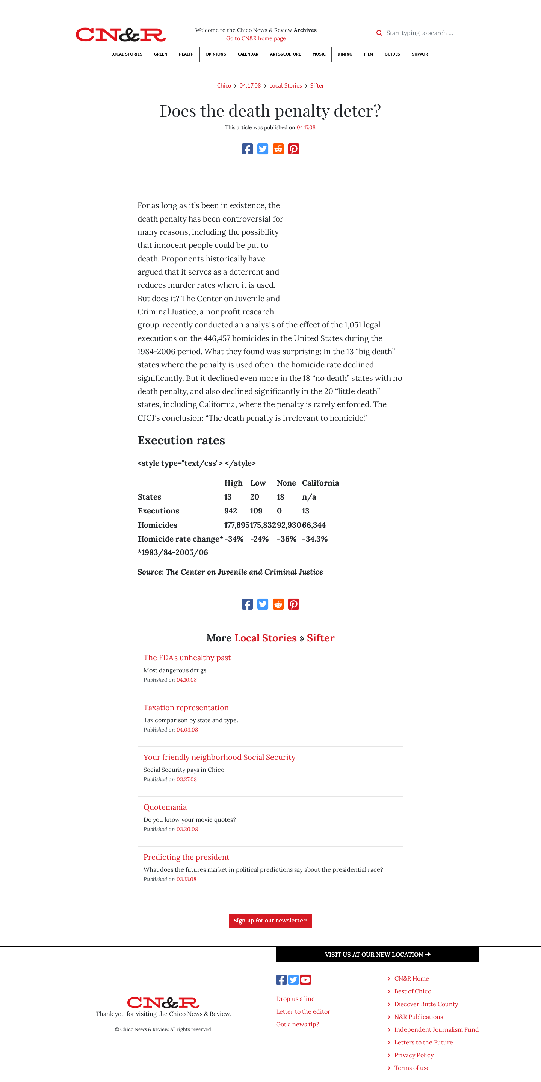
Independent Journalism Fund (436, 1029)
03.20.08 (187, 829)
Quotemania (165, 807)
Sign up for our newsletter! (270, 921)
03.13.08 (186, 879)
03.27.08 (187, 779)
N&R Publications (418, 1016)
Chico (224, 85)
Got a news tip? (297, 1024)
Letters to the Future (423, 1042)
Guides (392, 54)
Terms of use (412, 1067)
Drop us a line (295, 998)
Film (368, 54)
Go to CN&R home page (256, 38)
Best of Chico (412, 991)
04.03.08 (187, 729)
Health (186, 54)
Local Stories (126, 54)
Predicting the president (187, 857)
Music (319, 54)
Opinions (216, 54)
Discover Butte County (426, 1004)
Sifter (317, 85)
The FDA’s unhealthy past (187, 657)
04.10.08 (187, 679)
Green (160, 54)
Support (421, 54)
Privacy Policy (414, 1055)
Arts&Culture (285, 54)
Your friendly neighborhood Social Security (220, 757)
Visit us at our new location (378, 954)
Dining (344, 54)
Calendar (248, 54)
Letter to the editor (303, 1011)
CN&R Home (411, 978)
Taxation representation (186, 707)
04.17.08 (250, 85)
